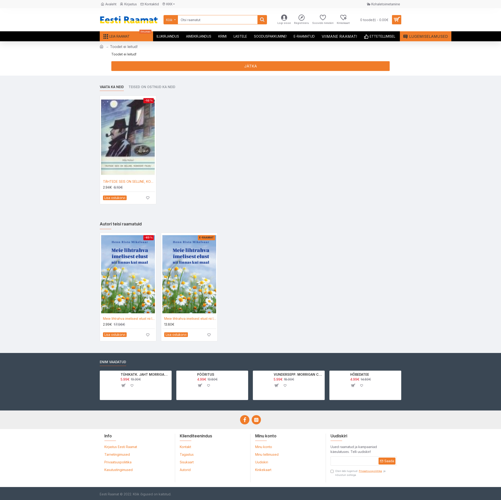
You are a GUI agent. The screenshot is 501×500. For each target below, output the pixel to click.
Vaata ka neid (112, 87)
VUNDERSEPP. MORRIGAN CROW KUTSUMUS (298, 374)
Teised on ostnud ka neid (151, 87)
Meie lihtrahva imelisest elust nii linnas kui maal (129, 319)
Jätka (250, 66)
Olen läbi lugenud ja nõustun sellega (358, 473)
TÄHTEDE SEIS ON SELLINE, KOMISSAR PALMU (129, 181)
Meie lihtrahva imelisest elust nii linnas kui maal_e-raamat (190, 319)
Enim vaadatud (113, 362)
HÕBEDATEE (359, 374)
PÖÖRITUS (205, 374)
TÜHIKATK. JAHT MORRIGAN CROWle (145, 374)
